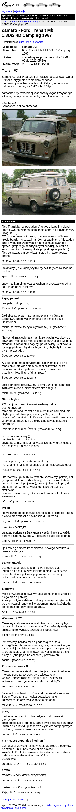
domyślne (38, 42)
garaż (5, 18)
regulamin (58, 805)
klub (34, 15)
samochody (46, 15)
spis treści (8, 15)
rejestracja (19, 11)
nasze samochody (28, 21)
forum (14, 18)
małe (28, 42)
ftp (37, 18)
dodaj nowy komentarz (14, 799)
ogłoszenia (27, 18)
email (45, 18)
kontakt (47, 805)
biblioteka (61, 15)
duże (21, 42)
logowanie (7, 11)
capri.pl (6, 21)
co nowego (23, 15)
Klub (14, 21)
